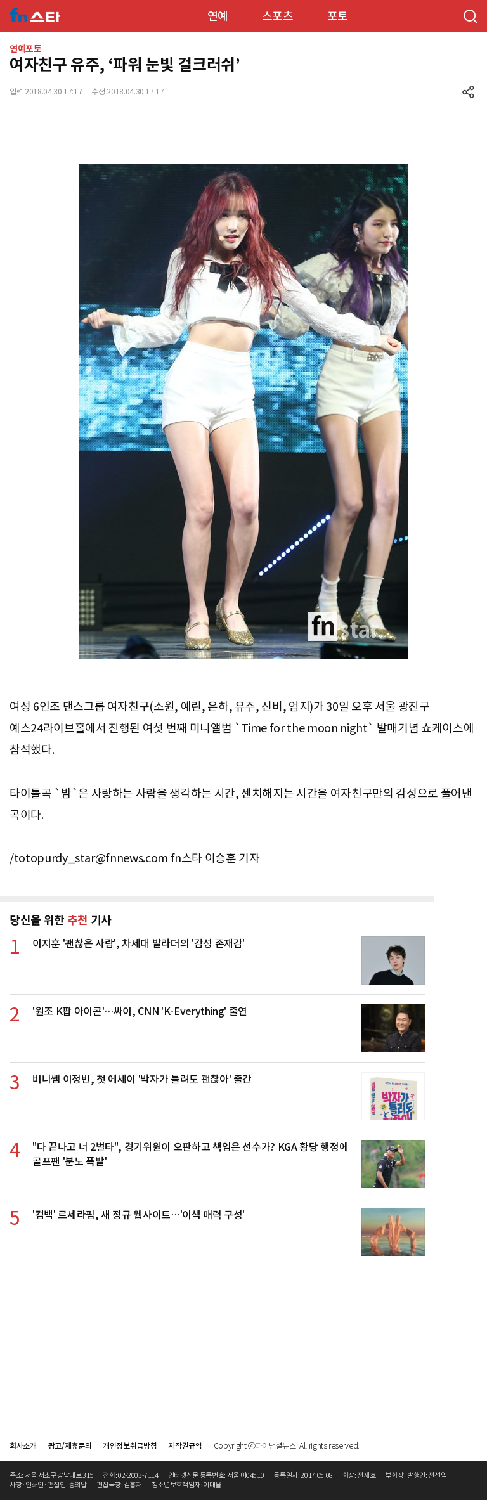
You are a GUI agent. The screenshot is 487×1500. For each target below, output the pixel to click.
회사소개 (23, 1446)
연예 (217, 16)
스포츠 (278, 16)
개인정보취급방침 (130, 1446)
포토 (337, 16)
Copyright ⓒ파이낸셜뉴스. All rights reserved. (287, 1446)
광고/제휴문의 (70, 1446)
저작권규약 (185, 1446)
